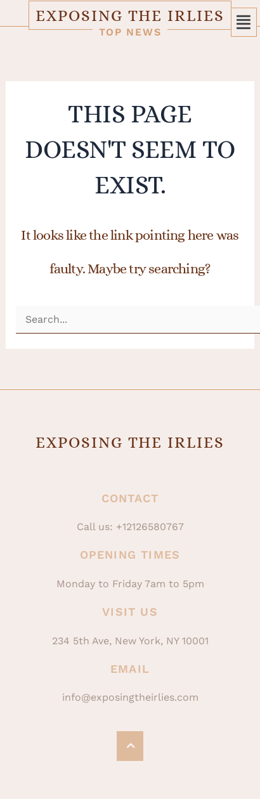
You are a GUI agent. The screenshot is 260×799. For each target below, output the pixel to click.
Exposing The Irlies (130, 15)
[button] (244, 22)
